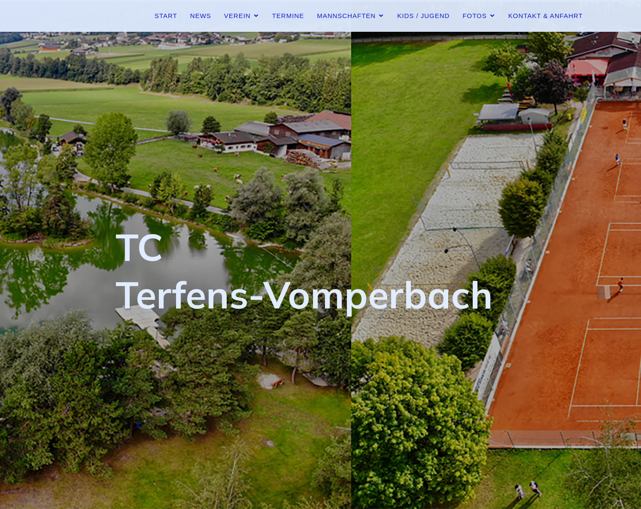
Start (166, 15)
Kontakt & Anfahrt (545, 15)
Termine (288, 15)
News (200, 15)
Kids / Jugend (423, 15)
